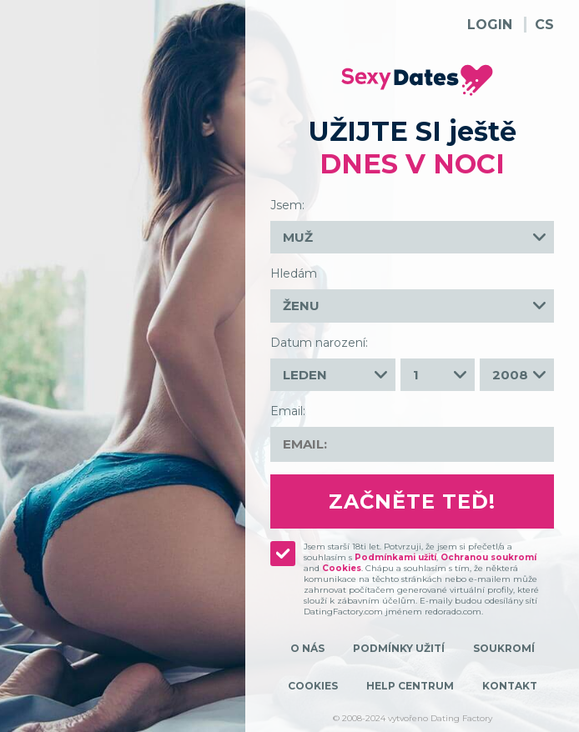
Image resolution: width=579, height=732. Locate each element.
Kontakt (509, 685)
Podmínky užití (399, 648)
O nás (307, 648)
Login (489, 25)
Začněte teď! (412, 501)
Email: (287, 411)
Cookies (341, 568)
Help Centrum (410, 685)
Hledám (293, 273)
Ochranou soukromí (488, 557)
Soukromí (504, 648)
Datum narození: (319, 342)
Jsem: (287, 205)
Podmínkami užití (395, 557)
